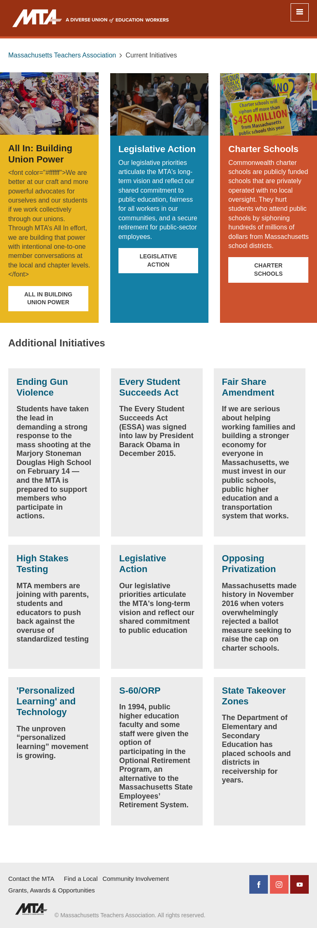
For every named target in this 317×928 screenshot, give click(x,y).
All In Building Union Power (48, 298)
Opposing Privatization (249, 563)
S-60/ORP (140, 690)
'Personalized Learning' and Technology (46, 701)
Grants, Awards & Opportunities (51, 890)
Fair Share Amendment (248, 387)
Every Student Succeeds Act (149, 387)
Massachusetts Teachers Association (62, 55)
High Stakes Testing (43, 563)
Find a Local (81, 878)
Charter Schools (268, 269)
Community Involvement (135, 878)
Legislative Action (158, 260)
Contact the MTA (31, 878)
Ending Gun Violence (42, 387)
